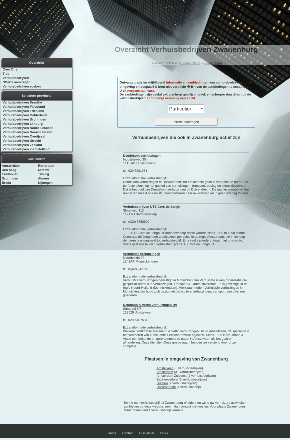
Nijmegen (45, 182)
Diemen (162, 383)
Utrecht (44, 170)
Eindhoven (10, 174)
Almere (43, 178)
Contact (128, 433)
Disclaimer (146, 433)
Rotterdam (46, 166)
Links (164, 433)
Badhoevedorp (167, 379)
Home (112, 433)
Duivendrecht (166, 387)
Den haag (9, 170)
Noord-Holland (189, 63)
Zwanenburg (213, 63)
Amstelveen (165, 368)
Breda (6, 182)
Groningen (10, 178)
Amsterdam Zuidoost (171, 376)
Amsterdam (11, 166)
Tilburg (43, 174)
